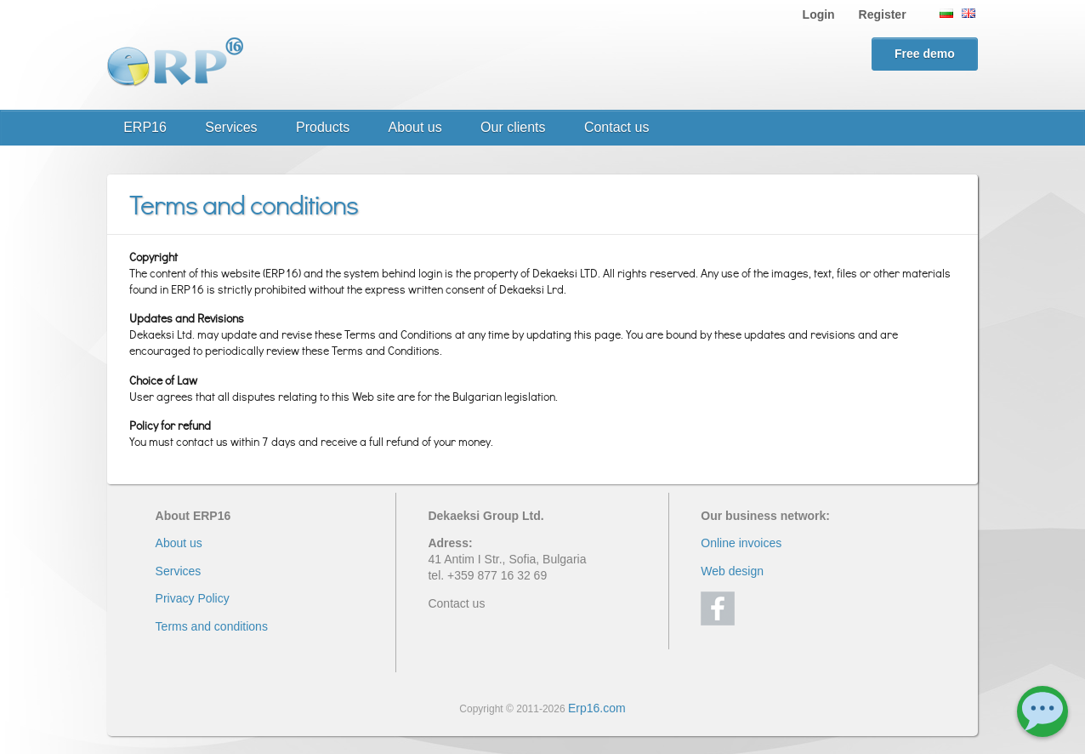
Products (322, 127)
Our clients (512, 127)
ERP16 (145, 127)
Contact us (616, 127)
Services (231, 127)
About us (415, 127)
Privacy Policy (193, 598)
